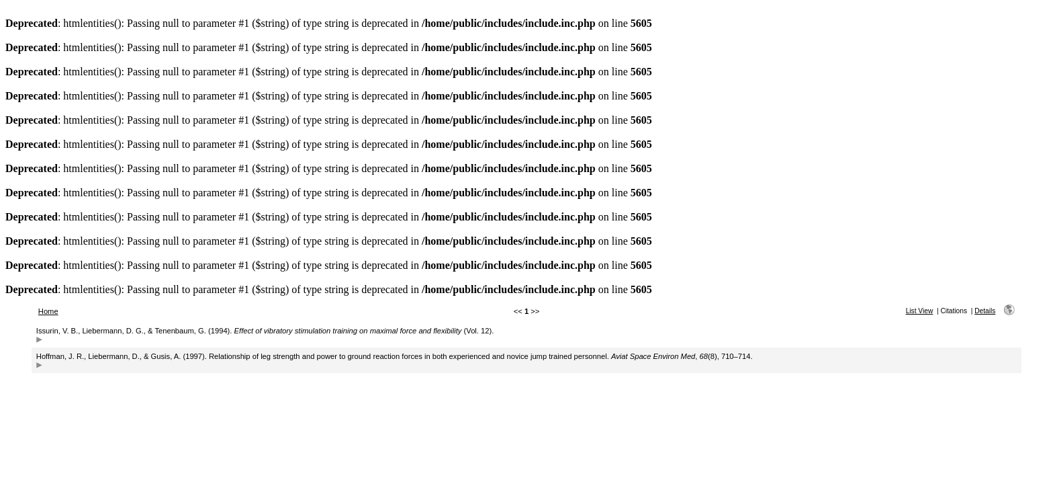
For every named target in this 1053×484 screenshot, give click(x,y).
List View (919, 311)
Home (48, 311)
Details (984, 311)
